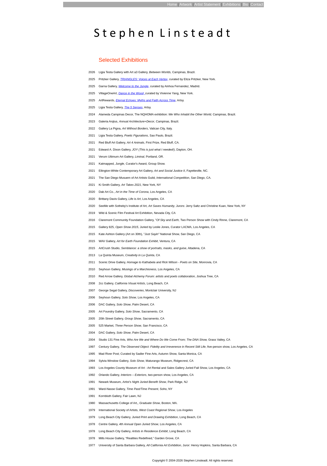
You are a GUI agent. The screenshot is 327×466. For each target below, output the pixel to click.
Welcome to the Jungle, (134, 86)
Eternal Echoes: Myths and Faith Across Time (146, 100)
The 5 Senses (133, 107)
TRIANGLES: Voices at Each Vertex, (144, 79)
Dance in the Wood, (132, 93)
